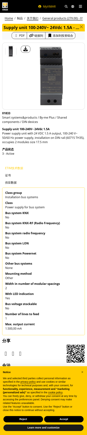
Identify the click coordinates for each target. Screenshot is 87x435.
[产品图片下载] (25, 49)
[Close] (81, 27)
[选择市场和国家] (73, 6)
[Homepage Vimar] (5, 6)
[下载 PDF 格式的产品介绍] (19, 35)
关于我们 (32, 18)
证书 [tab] (8, 175)
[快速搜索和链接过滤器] (66, 6)
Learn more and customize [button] (43, 427)
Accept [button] (64, 419)
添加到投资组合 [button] (60, 36)
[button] (82, 372)
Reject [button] (23, 419)
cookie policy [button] (55, 392)
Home (9, 18)
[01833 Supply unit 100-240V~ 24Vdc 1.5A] (10, 51)
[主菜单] (80, 6)
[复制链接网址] (36, 35)
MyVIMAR (47, 6)
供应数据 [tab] (11, 182)
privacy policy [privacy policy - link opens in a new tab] (28, 381)
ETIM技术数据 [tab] (14, 168)
